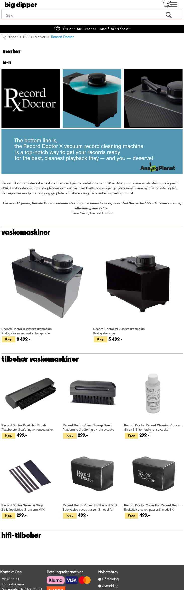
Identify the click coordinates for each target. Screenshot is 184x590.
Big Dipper (9, 36)
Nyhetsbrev (108, 572)
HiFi (26, 36)
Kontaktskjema (12, 583)
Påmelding (110, 579)
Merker (40, 36)
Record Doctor (62, 36)
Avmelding (110, 586)
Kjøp (8, 338)
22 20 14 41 (10, 578)
